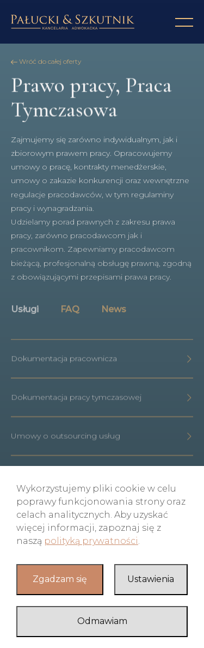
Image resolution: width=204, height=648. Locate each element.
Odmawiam (102, 621)
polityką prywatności (91, 541)
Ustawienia (150, 579)
